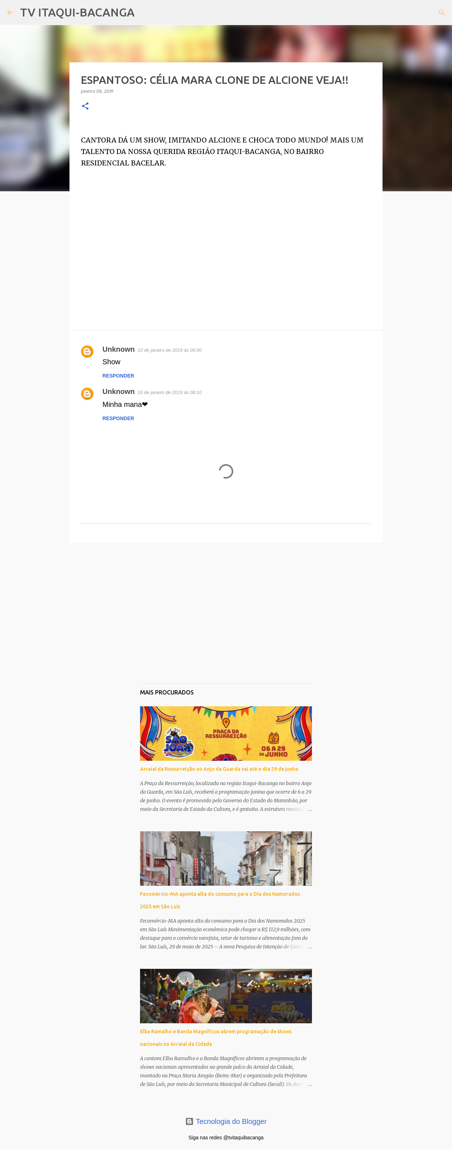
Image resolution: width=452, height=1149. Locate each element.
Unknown (118, 349)
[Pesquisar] (144, 12)
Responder (118, 376)
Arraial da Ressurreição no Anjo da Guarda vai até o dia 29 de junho (219, 769)
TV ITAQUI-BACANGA (77, 12)
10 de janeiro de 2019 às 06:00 (170, 350)
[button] (85, 106)
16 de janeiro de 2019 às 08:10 (170, 392)
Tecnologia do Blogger (225, 1121)
